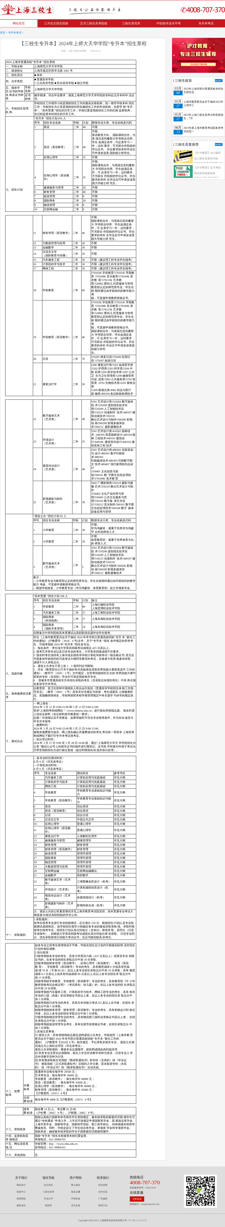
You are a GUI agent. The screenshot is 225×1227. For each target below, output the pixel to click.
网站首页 (19, 23)
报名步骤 (75, 1192)
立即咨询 (137, 1199)
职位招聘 (102, 1185)
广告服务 (102, 1198)
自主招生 (48, 1185)
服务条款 (21, 1205)
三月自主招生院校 (56, 23)
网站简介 (21, 1185)
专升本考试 (206, 23)
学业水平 (48, 1198)
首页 (2, 32)
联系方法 (102, 1205)
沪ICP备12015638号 (137, 1220)
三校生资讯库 (131, 23)
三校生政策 (183, 80)
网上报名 (75, 1185)
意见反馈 (75, 1205)
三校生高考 (48, 1192)
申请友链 (75, 1198)
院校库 (48, 1205)
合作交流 (102, 1192)
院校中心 (21, 1192)
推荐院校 (21, 1198)
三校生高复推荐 (187, 144)
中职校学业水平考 (168, 23)
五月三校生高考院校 (93, 23)
